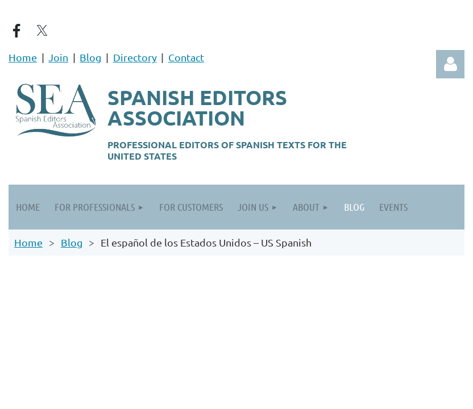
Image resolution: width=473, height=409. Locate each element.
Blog (90, 57)
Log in (450, 64)
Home (23, 57)
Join (58, 57)
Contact (186, 57)
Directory (135, 57)
